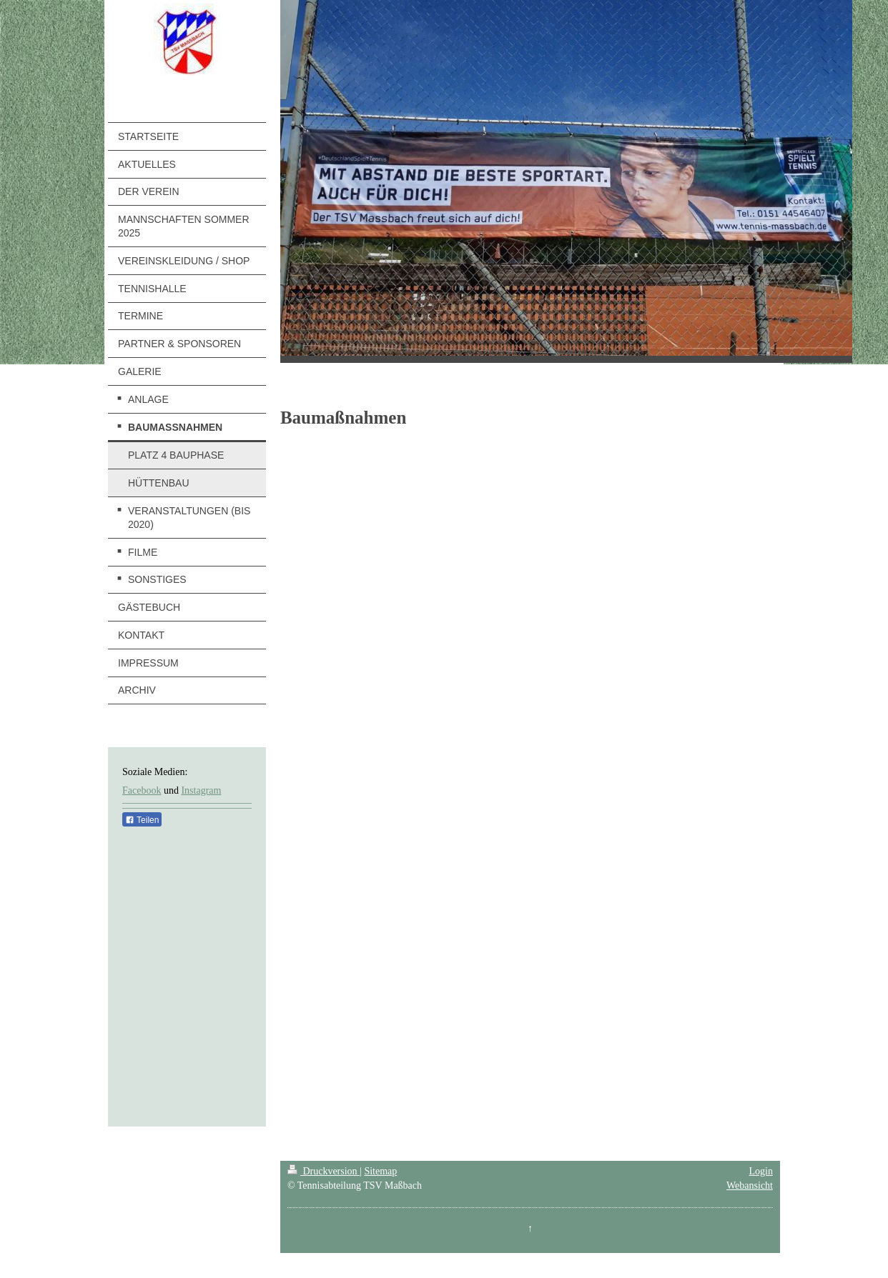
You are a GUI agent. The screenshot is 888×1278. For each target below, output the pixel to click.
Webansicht (749, 1185)
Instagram (201, 790)
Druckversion (323, 1171)
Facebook (141, 790)
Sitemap (380, 1171)
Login (761, 1171)
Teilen (142, 820)
